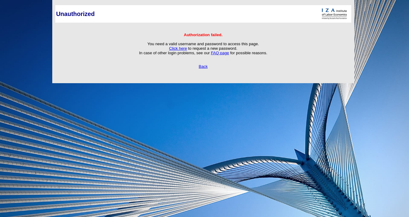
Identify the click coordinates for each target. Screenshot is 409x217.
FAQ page (220, 53)
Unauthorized (75, 14)
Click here (178, 48)
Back (203, 66)
